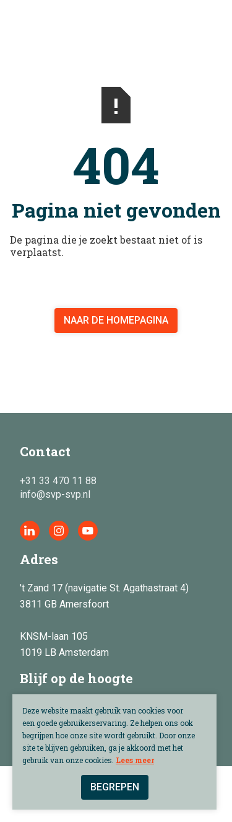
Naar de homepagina (116, 320)
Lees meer (135, 760)
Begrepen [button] (114, 787)
